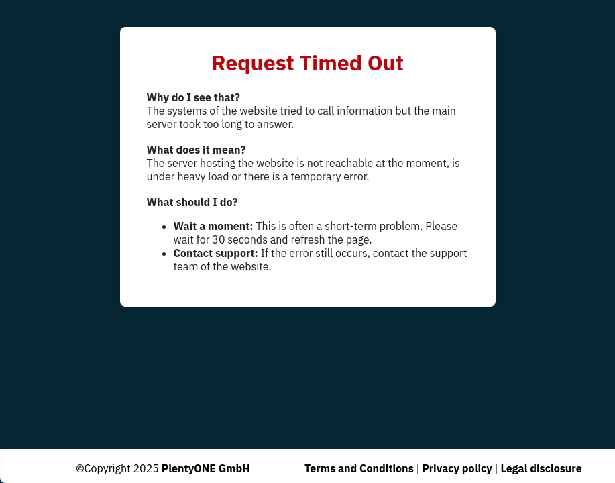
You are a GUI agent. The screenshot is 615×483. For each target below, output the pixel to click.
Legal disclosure (540, 468)
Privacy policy (457, 468)
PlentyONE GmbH (206, 468)
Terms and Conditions (359, 468)
